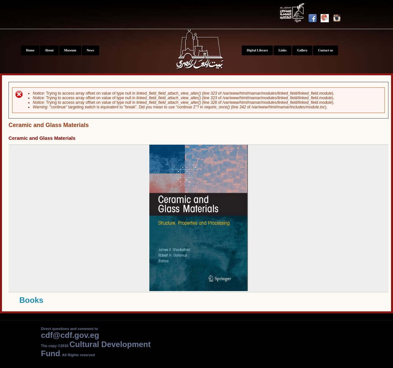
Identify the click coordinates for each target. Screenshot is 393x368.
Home (30, 50)
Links (282, 50)
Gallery (302, 50)
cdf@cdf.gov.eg (70, 335)
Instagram (339, 19)
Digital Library (257, 50)
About (49, 50)
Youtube (293, 14)
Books (31, 300)
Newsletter (327, 19)
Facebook (315, 19)
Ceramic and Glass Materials (42, 138)
